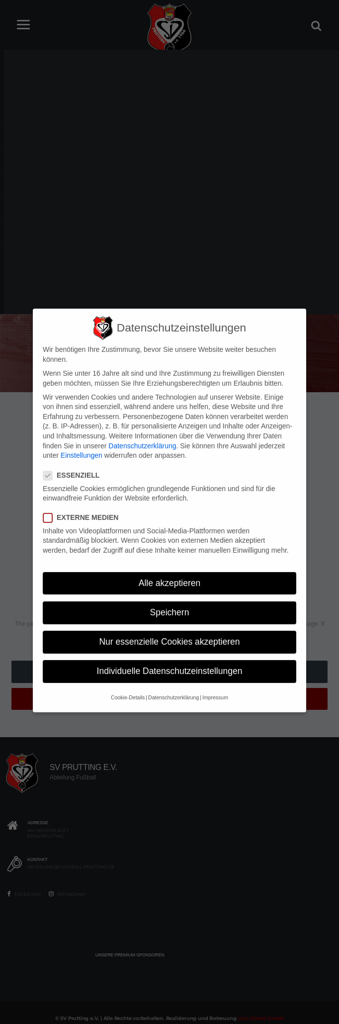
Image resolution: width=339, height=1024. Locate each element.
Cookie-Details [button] (128, 685)
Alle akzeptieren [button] (170, 571)
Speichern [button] (169, 600)
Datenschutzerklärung (142, 433)
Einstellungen (81, 443)
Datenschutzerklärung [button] (173, 685)
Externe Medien (84, 505)
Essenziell (74, 463)
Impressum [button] (215, 685)
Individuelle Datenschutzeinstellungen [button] (170, 659)
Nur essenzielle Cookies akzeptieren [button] (169, 629)
